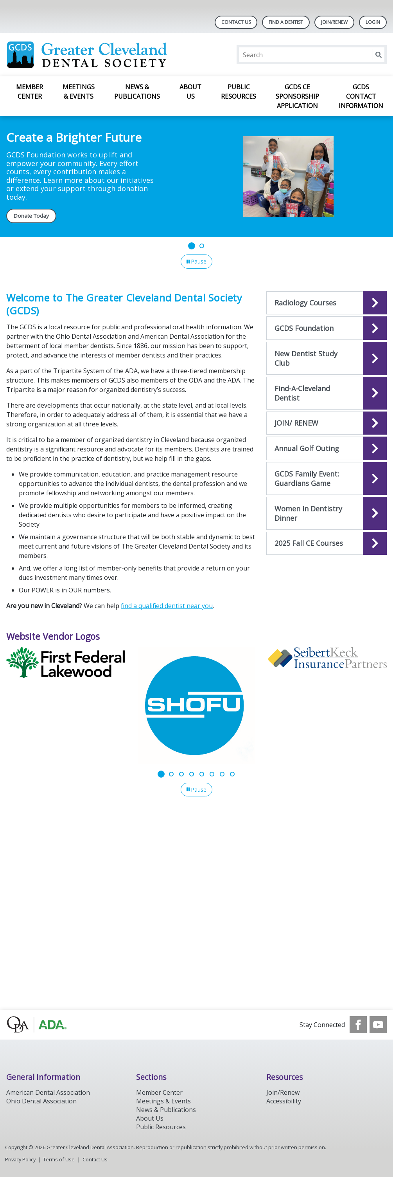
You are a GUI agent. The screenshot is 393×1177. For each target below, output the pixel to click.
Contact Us (236, 22)
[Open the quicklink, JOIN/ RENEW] (326, 423)
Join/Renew (334, 22)
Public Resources (238, 92)
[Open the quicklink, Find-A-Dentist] (326, 393)
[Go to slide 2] (201, 246)
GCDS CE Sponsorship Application (297, 96)
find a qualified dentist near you (167, 605)
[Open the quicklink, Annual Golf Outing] (326, 448)
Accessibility (283, 1101)
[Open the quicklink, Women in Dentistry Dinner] (326, 513)
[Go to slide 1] (191, 245)
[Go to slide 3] (181, 774)
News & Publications (137, 92)
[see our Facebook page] (358, 1024)
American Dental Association (48, 1092)
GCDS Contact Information (361, 96)
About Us (190, 92)
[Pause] (196, 262)
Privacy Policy (20, 1159)
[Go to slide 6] (212, 774)
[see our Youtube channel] (378, 1024)
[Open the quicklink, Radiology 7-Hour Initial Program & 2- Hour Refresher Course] (326, 303)
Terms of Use (59, 1159)
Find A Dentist (286, 22)
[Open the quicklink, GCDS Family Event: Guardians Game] (326, 478)
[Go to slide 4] (191, 774)
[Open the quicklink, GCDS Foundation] (326, 328)
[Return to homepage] (107, 55)
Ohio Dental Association (41, 1101)
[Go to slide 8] (232, 774)
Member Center (29, 92)
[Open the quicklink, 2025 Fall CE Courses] (326, 543)
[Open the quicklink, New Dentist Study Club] (326, 358)
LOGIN (373, 22)
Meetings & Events (79, 92)
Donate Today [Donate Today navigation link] (31, 215)
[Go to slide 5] (201, 774)
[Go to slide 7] (222, 774)
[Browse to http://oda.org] (46, 1024)
